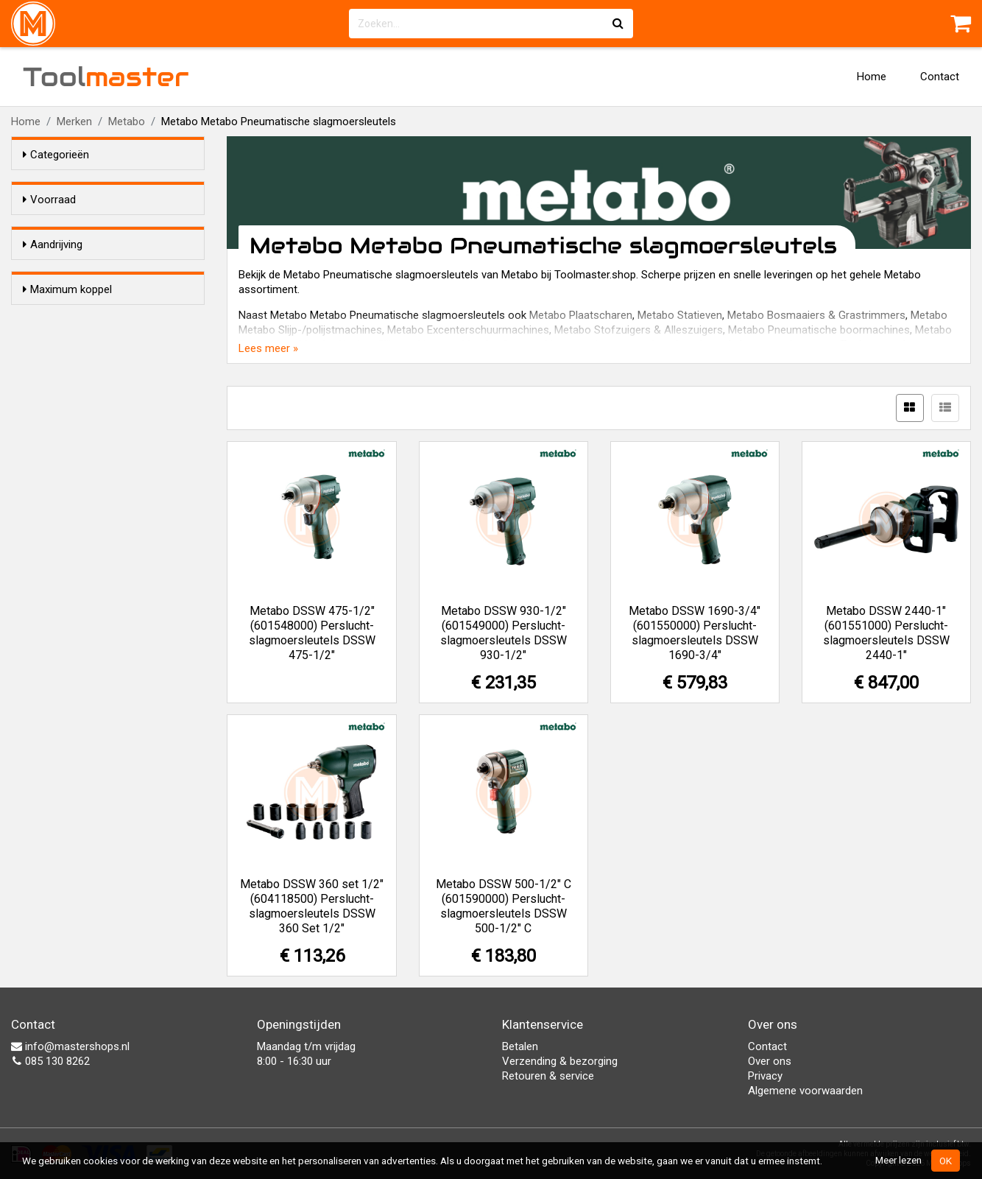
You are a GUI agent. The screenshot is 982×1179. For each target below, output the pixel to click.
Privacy (765, 1076)
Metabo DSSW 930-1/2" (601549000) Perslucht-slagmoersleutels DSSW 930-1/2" (503, 633)
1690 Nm (74, 466)
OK (945, 1160)
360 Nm (71, 427)
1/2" (62, 299)
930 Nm (71, 447)
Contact (939, 76)
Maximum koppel (67, 380)
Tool (106, 77)
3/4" (62, 318)
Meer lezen (898, 1160)
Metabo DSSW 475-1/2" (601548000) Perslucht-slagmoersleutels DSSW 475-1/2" (312, 633)
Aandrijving (52, 271)
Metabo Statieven (679, 315)
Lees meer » (268, 348)
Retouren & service (548, 1076)
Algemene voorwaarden (805, 1090)
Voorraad (49, 199)
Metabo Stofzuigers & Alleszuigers (638, 330)
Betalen (520, 1046)
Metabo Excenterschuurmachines (468, 330)
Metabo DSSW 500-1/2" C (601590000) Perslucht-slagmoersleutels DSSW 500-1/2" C (503, 906)
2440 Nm (74, 485)
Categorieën (56, 154)
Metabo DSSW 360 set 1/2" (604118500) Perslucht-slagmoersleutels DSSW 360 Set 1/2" (312, 906)
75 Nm (68, 408)
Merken (74, 121)
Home (871, 76)
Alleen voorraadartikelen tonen (118, 227)
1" (57, 337)
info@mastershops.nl (70, 1046)
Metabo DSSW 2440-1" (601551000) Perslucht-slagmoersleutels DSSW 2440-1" (886, 633)
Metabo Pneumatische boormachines (819, 330)
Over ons (769, 1061)
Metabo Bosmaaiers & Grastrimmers (816, 315)
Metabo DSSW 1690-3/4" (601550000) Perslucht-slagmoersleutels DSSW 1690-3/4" (694, 633)
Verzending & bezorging (560, 1061)
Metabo (126, 121)
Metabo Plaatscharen (580, 315)
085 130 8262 (50, 1061)
